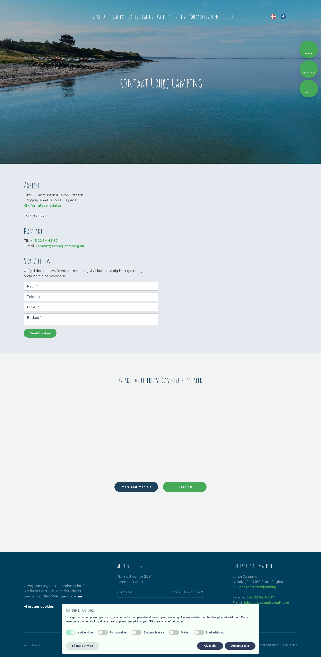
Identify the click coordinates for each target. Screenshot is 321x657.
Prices (133, 16)
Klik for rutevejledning (42, 205)
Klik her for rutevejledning (254, 587)
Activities (176, 16)
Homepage (101, 16)
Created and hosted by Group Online (272, 644)
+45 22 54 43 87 (44, 241)
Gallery (119, 16)
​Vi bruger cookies (39, 607)
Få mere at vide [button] (82, 645)
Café (160, 16)
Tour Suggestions (203, 16)
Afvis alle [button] (210, 645)
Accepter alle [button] (240, 645)
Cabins (147, 16)
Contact (229, 16)
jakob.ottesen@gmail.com (266, 603)
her (80, 596)
